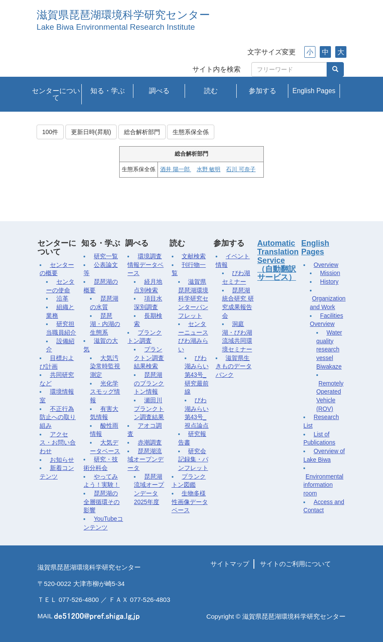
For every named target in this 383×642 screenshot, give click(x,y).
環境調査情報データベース (145, 264)
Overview (326, 265)
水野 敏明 (208, 169)
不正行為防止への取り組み (58, 417)
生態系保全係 (191, 131)
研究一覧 (106, 256)
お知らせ (62, 460)
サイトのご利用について (295, 563)
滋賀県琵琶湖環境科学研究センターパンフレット (193, 299)
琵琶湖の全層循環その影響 (101, 502)
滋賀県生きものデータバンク (234, 366)
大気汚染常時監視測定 (105, 366)
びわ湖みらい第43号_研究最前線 (197, 375)
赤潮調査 (150, 442)
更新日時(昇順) (91, 131)
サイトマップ (229, 563)
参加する (262, 90)
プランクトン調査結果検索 (149, 358)
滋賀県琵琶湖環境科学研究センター (123, 15)
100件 (50, 131)
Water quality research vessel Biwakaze (329, 349)
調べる (159, 90)
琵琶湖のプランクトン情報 (149, 383)
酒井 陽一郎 (175, 169)
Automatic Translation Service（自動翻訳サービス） (278, 260)
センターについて (56, 94)
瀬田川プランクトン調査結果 (149, 408)
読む (211, 90)
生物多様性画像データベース (190, 502)
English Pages (314, 90)
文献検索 (194, 256)
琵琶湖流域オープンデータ (145, 459)
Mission (330, 273)
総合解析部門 (142, 131)
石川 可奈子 (240, 169)
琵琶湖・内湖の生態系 (105, 324)
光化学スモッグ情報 (105, 392)
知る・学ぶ (107, 90)
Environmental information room (323, 485)
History (329, 282)
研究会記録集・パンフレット (193, 459)
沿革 (62, 298)
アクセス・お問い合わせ (58, 442)
